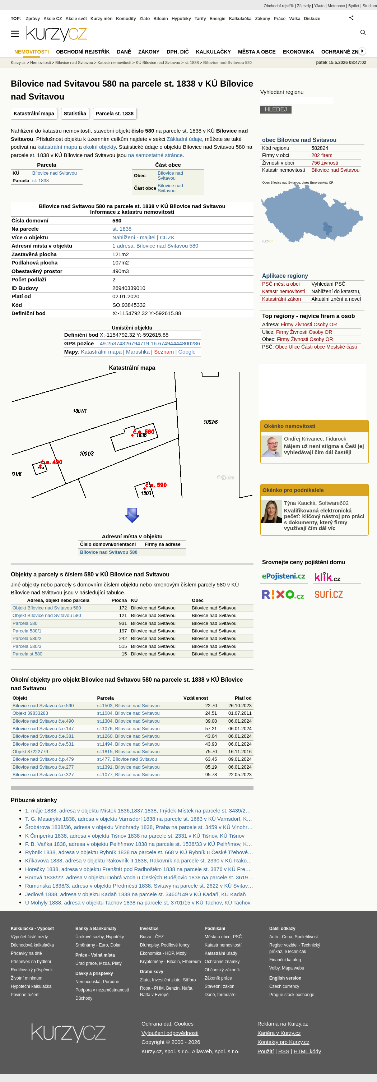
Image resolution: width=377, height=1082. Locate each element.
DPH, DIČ (177, 52)
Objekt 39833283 (30, 713)
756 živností (324, 163)
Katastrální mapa (34, 113)
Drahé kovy (151, 971)
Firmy (287, 324)
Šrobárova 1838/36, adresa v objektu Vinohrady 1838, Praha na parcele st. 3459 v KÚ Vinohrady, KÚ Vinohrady (139, 827)
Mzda (104, 963)
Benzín (173, 988)
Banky (81, 928)
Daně (124, 52)
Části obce (313, 347)
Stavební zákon (219, 986)
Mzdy (181, 953)
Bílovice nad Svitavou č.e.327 (43, 774)
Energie (217, 18)
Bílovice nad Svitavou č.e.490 (43, 721)
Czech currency (284, 986)
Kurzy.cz (18, 62)
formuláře (226, 994)
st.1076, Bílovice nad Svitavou (128, 728)
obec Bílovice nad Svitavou (299, 140)
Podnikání (215, 928)
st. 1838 (40, 180)
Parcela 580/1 (27, 631)
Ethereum (191, 961)
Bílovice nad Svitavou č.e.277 (43, 767)
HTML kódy (307, 1051)
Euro (103, 945)
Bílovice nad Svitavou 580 (109, 552)
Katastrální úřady (221, 953)
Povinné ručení (25, 994)
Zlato (145, 18)
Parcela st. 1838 (115, 113)
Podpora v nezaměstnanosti (102, 990)
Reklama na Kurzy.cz (282, 1024)
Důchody (83, 998)
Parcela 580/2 (27, 638)
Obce (281, 347)
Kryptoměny (151, 961)
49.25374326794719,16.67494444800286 (150, 343)
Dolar (115, 945)
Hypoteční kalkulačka (31, 986)
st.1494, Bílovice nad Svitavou (128, 744)
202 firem (321, 155)
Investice (149, 928)
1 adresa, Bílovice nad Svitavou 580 (155, 246)
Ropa (145, 988)
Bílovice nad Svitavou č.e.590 (43, 705)
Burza (145, 936)
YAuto (319, 6)
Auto (273, 936)
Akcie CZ (52, 18)
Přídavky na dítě (26, 953)
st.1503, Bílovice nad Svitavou (128, 705)
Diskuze (312, 18)
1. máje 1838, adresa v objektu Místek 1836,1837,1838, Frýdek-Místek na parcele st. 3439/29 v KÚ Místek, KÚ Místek (139, 810)
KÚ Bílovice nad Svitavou (158, 62)
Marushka (138, 352)
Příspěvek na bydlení (31, 961)
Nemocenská (88, 981)
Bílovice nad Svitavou (54, 173)
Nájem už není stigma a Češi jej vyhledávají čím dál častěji (324, 449)
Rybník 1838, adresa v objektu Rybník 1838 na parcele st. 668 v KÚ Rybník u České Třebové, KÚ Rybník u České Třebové (139, 852)
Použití (265, 1051)
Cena (287, 936)
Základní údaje (184, 139)
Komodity (126, 18)
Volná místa (103, 955)
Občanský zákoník (222, 969)
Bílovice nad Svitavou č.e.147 (43, 728)
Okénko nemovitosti (289, 426)
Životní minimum (26, 978)
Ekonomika (298, 52)
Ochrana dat (156, 1024)
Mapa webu (293, 968)
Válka (294, 18)
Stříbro (189, 979)
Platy (117, 963)
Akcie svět (76, 18)
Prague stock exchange (291, 994)
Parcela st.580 (27, 654)
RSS (283, 1051)
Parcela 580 (25, 623)
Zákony (262, 18)
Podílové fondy (175, 945)
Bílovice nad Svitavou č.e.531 (43, 744)
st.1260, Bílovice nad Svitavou (128, 736)
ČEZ (159, 936)
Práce (280, 18)
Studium (370, 6)
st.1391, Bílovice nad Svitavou (128, 767)
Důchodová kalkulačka (32, 945)
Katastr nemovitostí (283, 291)
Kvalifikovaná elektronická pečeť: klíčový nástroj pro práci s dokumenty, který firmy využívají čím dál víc (324, 519)
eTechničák (295, 951)
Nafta (187, 988)
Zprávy (33, 18)
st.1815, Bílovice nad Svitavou (128, 751)
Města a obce (257, 52)
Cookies (184, 1024)
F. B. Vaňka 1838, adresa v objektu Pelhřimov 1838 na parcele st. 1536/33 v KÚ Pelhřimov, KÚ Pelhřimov (139, 844)
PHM (159, 988)
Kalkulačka (240, 18)
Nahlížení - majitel (133, 237)
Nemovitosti (40, 62)
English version (285, 978)
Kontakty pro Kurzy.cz (283, 1042)
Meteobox (336, 6)
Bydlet (353, 6)
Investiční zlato (166, 979)
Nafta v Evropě (154, 994)
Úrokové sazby (89, 936)
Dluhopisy (149, 945)
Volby (274, 968)
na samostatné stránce (155, 155)
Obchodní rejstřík (279, 6)
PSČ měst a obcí (281, 284)
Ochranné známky (347, 52)
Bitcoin (160, 18)
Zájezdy (304, 6)
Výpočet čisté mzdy (29, 936)
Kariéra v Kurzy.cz (279, 1033)
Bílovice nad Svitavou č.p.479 (43, 759)
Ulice (294, 347)
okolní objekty (99, 147)
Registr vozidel (283, 945)
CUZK (167, 237)
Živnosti (303, 324)
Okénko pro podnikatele (293, 490)
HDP (169, 953)
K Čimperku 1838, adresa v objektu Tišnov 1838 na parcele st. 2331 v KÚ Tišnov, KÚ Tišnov (135, 836)
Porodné (111, 981)
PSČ (237, 936)
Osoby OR (325, 324)
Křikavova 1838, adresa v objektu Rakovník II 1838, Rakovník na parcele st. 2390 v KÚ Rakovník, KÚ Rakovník (139, 860)
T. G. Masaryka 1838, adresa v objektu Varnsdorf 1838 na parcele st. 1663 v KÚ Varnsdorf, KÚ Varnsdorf (139, 819)
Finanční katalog (285, 959)
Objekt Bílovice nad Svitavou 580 (47, 608)
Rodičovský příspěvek (32, 969)
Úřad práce (86, 963)
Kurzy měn (101, 18)
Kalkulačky (213, 52)
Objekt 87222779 (30, 751)
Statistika (75, 113)
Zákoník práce (218, 978)
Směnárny (85, 945)
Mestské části (341, 347)
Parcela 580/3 (27, 646)
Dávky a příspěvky (94, 973)
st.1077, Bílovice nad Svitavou (128, 774)
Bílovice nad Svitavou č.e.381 (43, 736)
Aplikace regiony (285, 276)
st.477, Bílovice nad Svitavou (127, 759)
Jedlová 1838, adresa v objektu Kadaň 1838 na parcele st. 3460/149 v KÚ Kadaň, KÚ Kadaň (135, 894)
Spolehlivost (306, 936)
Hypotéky (181, 18)
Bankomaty (104, 928)
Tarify (200, 18)
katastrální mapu (57, 147)
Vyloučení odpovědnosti (170, 1033)
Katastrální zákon (281, 299)
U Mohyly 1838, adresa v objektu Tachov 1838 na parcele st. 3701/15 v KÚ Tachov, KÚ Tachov (138, 902)
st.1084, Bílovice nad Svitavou (128, 713)
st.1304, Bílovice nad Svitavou (128, 721)
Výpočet (45, 928)
